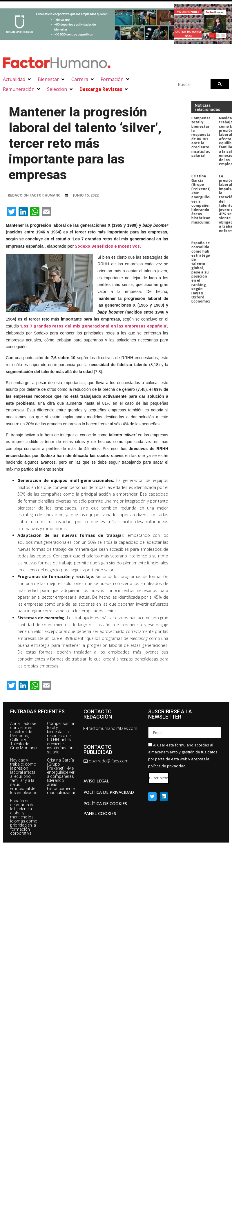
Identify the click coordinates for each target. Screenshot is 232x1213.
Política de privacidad (109, 792)
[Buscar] (220, 84)
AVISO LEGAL (96, 781)
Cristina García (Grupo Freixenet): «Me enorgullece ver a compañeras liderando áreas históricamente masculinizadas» (62, 776)
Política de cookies (105, 803)
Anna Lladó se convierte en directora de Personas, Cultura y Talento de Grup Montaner (24, 735)
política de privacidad (167, 766)
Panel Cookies (100, 813)
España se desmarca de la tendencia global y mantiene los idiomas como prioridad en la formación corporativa (23, 817)
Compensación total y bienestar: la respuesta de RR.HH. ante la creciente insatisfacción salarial (61, 737)
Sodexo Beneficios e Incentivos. (108, 246)
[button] (17, 79)
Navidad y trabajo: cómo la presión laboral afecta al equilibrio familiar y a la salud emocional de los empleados (23, 776)
